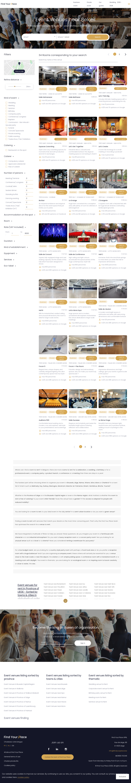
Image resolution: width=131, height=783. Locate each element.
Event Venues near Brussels (56, 684)
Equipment (9, 253)
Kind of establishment (15, 247)
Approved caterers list (15, 164)
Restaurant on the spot (16, 150)
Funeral (10, 128)
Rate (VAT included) (14, 227)
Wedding (10, 103)
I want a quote (61, 89)
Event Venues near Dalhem (53, 598)
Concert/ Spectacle (15, 131)
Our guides (101, 4)
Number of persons (13, 172)
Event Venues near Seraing (103, 589)
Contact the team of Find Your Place (57, 757)
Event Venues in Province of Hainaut (18, 710)
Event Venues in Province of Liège (17, 697)
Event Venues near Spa (102, 595)
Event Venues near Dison (52, 601)
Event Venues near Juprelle (78, 589)
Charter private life (11, 761)
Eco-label (9, 265)
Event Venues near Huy (77, 583)
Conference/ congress (16, 117)
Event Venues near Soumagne (104, 592)
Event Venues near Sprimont (104, 598)
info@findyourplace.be (118, 751)
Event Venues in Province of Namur (17, 702)
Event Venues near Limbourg (79, 601)
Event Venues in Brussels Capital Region (19, 684)
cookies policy (23, 777)
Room (7, 221)
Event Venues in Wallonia (13, 688)
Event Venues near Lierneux (78, 598)
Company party (13, 114)
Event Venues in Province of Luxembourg (19, 706)
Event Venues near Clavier (53, 589)
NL (9, 745)
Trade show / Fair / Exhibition (18, 139)
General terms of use (12, 756)
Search (97, 37)
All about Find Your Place (13, 752)
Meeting (10, 105)
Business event (76, 4)
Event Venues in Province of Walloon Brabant (21, 693)
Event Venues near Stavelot (103, 601)
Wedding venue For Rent (98, 684)
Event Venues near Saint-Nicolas (105, 583)
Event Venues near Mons (55, 706)
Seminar (10, 108)
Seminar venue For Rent (98, 702)
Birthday (10, 111)
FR (5, 745)
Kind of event (10, 97)
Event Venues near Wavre (56, 702)
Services (8, 259)
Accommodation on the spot (18, 214)
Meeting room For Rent (97, 697)
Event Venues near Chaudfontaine (55, 586)
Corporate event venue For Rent (101, 688)
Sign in (83, 643)
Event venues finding (16, 718)
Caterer (7, 156)
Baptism (10, 119)
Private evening (13, 133)
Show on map (19, 71)
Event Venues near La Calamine (80, 592)
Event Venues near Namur (56, 697)
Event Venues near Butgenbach (55, 583)
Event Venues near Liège (77, 595)
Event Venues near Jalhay (78, 586)
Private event (89, 4)
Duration (8, 241)
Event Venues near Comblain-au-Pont (55, 592)
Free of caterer (13, 167)
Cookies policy (9, 765)
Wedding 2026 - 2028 (116, 4)
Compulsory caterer (15, 161)
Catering (8, 145)
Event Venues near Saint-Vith (104, 586)
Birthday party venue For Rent (100, 693)
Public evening (13, 136)
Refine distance (11, 79)
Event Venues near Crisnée (53, 595)
